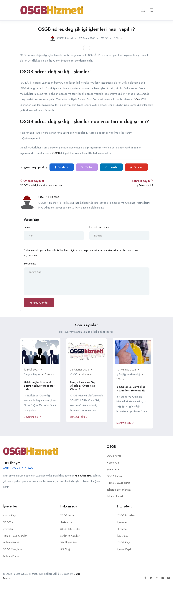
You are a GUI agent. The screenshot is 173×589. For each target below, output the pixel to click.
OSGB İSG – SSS (70, 529)
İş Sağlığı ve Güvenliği (128, 374)
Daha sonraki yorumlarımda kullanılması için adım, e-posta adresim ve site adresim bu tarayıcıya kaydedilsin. (81, 252)
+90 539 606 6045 (18, 468)
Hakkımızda (66, 522)
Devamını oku (32, 417)
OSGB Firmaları (126, 515)
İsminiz (28, 227)
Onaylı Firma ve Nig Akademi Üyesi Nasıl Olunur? (83, 385)
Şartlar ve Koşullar (70, 536)
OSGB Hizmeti (49, 197)
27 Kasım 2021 (87, 38)
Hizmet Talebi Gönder (15, 536)
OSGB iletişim (67, 515)
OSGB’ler (8, 522)
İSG (136, 99)
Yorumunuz (30, 264)
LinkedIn (111, 167)
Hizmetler (122, 529)
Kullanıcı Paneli (115, 496)
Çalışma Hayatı (32, 374)
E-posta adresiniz (99, 227)
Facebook (62, 167)
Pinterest (136, 167)
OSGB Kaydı (114, 456)
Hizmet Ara (113, 462)
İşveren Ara (113, 469)
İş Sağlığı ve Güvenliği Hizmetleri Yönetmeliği (130, 389)
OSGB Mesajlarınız (13, 549)
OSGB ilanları (114, 476)
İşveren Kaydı (10, 515)
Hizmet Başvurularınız (118, 483)
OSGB (104, 38)
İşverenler (8, 529)
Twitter (87, 167)
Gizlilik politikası (68, 542)
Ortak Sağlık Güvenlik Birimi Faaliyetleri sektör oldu (39, 385)
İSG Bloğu (65, 549)
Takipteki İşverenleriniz (119, 490)
